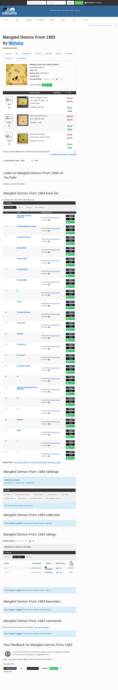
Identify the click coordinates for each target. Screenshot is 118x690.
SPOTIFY (47, 85)
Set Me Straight (22, 280)
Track (21, 207)
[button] (56, 79)
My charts (23, 498)
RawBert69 (48, 569)
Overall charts (39, 494)
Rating (29, 207)
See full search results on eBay (62, 154)
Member (30, 557)
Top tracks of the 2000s (38, 462)
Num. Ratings (40, 207)
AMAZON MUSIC (70, 216)
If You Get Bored (22, 269)
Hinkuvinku (49, 572)
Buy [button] (74, 20)
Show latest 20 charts (23, 494)
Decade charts (53, 494)
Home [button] (6, 20)
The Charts (40, 20)
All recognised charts (54, 498)
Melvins (16, 43)
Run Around (21, 355)
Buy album (7, 664)
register (19, 523)
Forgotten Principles (23, 237)
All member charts (37, 498)
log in (12, 523)
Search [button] (63, 20)
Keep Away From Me (23, 366)
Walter (19, 430)
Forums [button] (86, 20)
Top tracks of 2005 (54, 462)
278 (60, 568)
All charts (8, 494)
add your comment (41, 627)
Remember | (90, 3)
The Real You (21, 344)
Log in (5, 659)
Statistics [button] (29, 20)
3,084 (60, 572)
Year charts (66, 494)
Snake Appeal (21, 248)
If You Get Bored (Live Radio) (26, 226)
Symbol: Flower (22, 258)
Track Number (10, 207)
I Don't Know (21, 323)
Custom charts (10, 498)
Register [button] (79, 3)
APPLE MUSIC (70, 219)
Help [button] (17, 20)
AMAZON (44, 668)
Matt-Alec (20, 333)
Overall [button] (51, 20)
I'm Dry (19, 301)
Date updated (18, 557)
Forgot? (99, 3)
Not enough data (55, 217)
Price (68, 93)
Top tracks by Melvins (21, 462)
